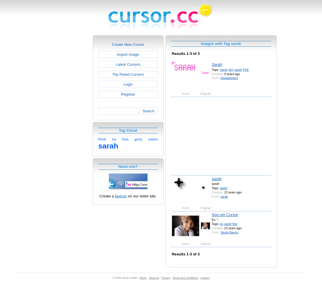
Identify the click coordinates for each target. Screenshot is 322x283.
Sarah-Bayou (229, 232)
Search (148, 111)
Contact (204, 277)
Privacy (165, 277)
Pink (246, 69)
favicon (121, 196)
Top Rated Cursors (128, 74)
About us (154, 277)
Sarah (217, 64)
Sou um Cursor (225, 214)
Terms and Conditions (185, 277)
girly (231, 69)
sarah (238, 69)
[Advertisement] (68, 120)
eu (221, 224)
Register (128, 94)
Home (143, 277)
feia (234, 224)
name (223, 69)
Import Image (128, 54)
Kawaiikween (229, 78)
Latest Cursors (128, 64)
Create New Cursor (128, 44)
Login (127, 84)
